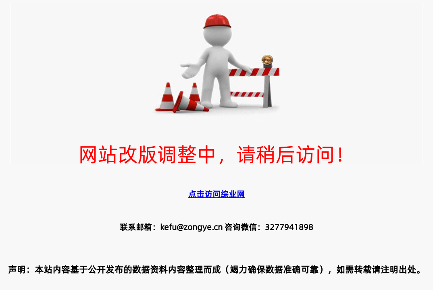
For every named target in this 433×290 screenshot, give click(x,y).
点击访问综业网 (216, 194)
